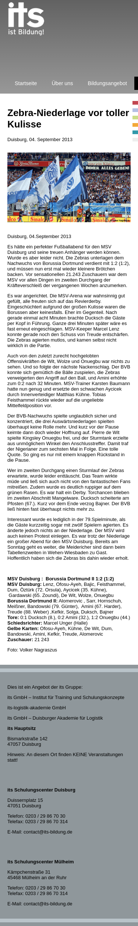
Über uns (62, 83)
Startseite (26, 83)
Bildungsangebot (107, 83)
